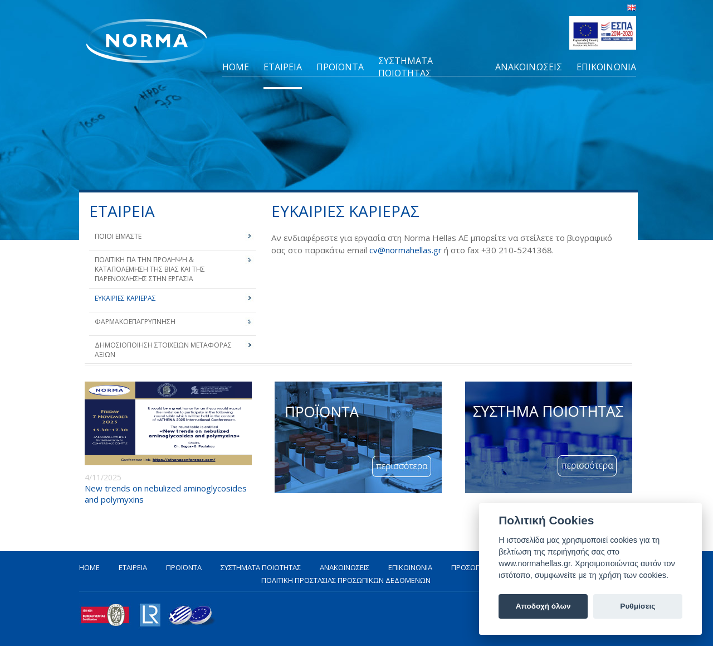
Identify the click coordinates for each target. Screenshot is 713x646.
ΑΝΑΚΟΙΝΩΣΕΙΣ (528, 67)
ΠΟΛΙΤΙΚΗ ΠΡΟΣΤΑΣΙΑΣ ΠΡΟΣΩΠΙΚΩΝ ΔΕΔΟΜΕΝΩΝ (346, 580)
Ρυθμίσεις (637, 606)
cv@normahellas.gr (405, 249)
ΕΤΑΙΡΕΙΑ (282, 67)
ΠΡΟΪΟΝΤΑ (340, 67)
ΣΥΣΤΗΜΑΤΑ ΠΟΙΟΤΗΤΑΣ (405, 67)
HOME (235, 67)
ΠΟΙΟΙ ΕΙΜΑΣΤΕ (118, 236)
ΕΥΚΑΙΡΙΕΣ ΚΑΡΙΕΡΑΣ (125, 298)
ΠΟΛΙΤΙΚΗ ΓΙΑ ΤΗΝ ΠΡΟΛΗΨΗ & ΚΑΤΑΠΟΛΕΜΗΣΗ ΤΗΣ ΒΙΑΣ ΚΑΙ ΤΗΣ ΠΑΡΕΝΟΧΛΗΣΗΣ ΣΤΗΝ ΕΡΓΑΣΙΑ (150, 269)
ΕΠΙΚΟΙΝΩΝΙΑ (606, 67)
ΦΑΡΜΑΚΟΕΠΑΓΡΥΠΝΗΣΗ (135, 321)
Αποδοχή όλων (543, 606)
